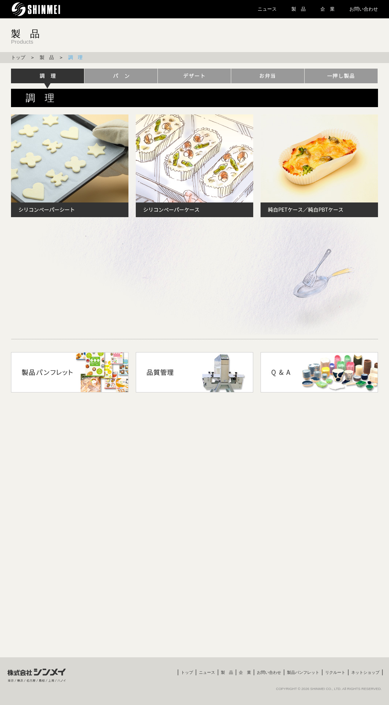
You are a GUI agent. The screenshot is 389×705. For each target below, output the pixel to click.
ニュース (267, 9)
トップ (18, 57)
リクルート (335, 672)
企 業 (327, 9)
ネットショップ (365, 672)
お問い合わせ (363, 9)
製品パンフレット (303, 672)
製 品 (298, 9)
